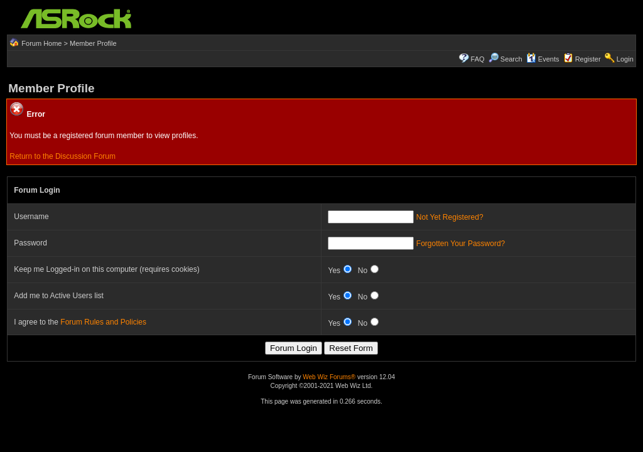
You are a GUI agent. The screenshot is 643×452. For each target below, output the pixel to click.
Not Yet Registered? (450, 217)
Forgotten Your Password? (460, 243)
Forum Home (41, 43)
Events (542, 59)
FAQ (478, 59)
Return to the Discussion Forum (62, 156)
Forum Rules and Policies (103, 322)
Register (588, 59)
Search (511, 59)
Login (625, 59)
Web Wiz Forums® (329, 377)
